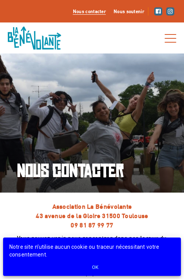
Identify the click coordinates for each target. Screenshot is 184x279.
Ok (95, 268)
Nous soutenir (128, 11)
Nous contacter (89, 11)
